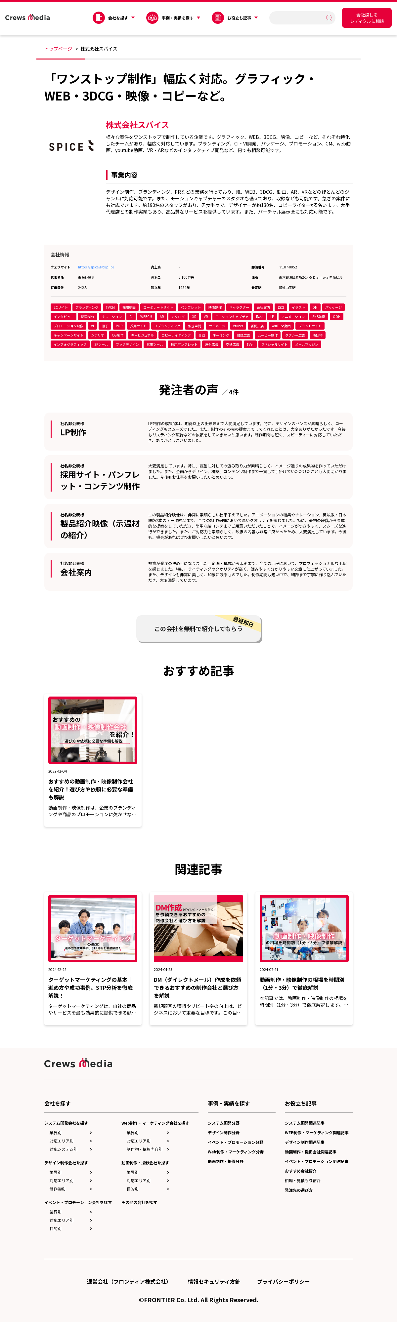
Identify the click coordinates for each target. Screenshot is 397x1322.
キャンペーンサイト (68, 335)
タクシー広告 (295, 335)
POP (119, 325)
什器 (201, 335)
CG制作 (117, 335)
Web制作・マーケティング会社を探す (155, 1123)
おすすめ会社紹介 (301, 1171)
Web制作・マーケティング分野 (236, 1151)
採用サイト (138, 325)
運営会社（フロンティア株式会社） (129, 1281)
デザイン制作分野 (224, 1132)
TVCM (110, 307)
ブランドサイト (310, 325)
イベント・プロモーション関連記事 (316, 1161)
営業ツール (155, 344)
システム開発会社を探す (66, 1123)
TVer (250, 344)
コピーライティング (176, 335)
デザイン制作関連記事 (305, 1142)
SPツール (101, 344)
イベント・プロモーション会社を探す (78, 1202)
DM (315, 307)
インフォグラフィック (70, 344)
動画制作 (87, 316)
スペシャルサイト (274, 344)
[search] (299, 18)
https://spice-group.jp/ (96, 266)
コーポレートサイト (158, 307)
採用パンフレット (184, 344)
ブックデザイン (127, 344)
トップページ (58, 48)
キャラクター (239, 307)
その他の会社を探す (139, 1202)
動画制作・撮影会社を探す (145, 1162)
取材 (259, 316)
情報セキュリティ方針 (214, 1281)
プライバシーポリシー (283, 1281)
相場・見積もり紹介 (303, 1180)
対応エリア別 (61, 1140)
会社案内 (263, 307)
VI (92, 325)
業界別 (56, 1132)
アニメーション (293, 316)
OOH (336, 316)
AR (162, 316)
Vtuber (238, 325)
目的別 (56, 1228)
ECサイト (61, 307)
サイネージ (217, 325)
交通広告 (232, 344)
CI (131, 316)
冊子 (105, 325)
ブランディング (86, 307)
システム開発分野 (224, 1123)
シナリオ (97, 335)
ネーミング (221, 335)
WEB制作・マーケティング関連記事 (317, 1132)
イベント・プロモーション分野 (235, 1142)
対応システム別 (63, 1149)
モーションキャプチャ (231, 316)
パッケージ (333, 307)
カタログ (178, 316)
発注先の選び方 (299, 1190)
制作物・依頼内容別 (144, 1149)
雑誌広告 (243, 335)
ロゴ (281, 307)
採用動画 (129, 307)
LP (272, 316)
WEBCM (146, 316)
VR (206, 316)
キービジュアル (142, 335)
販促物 (318, 335)
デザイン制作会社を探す (66, 1162)
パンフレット (191, 307)
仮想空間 (194, 325)
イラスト (298, 307)
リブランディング (167, 325)
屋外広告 (211, 344)
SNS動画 (318, 316)
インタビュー (63, 316)
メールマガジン (306, 344)
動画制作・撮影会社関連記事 (310, 1151)
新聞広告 (257, 325)
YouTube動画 (281, 325)
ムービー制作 (268, 335)
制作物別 (58, 1188)
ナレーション (112, 316)
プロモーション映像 (68, 325)
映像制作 (215, 307)
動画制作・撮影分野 (225, 1161)
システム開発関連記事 (305, 1123)
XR (194, 316)
